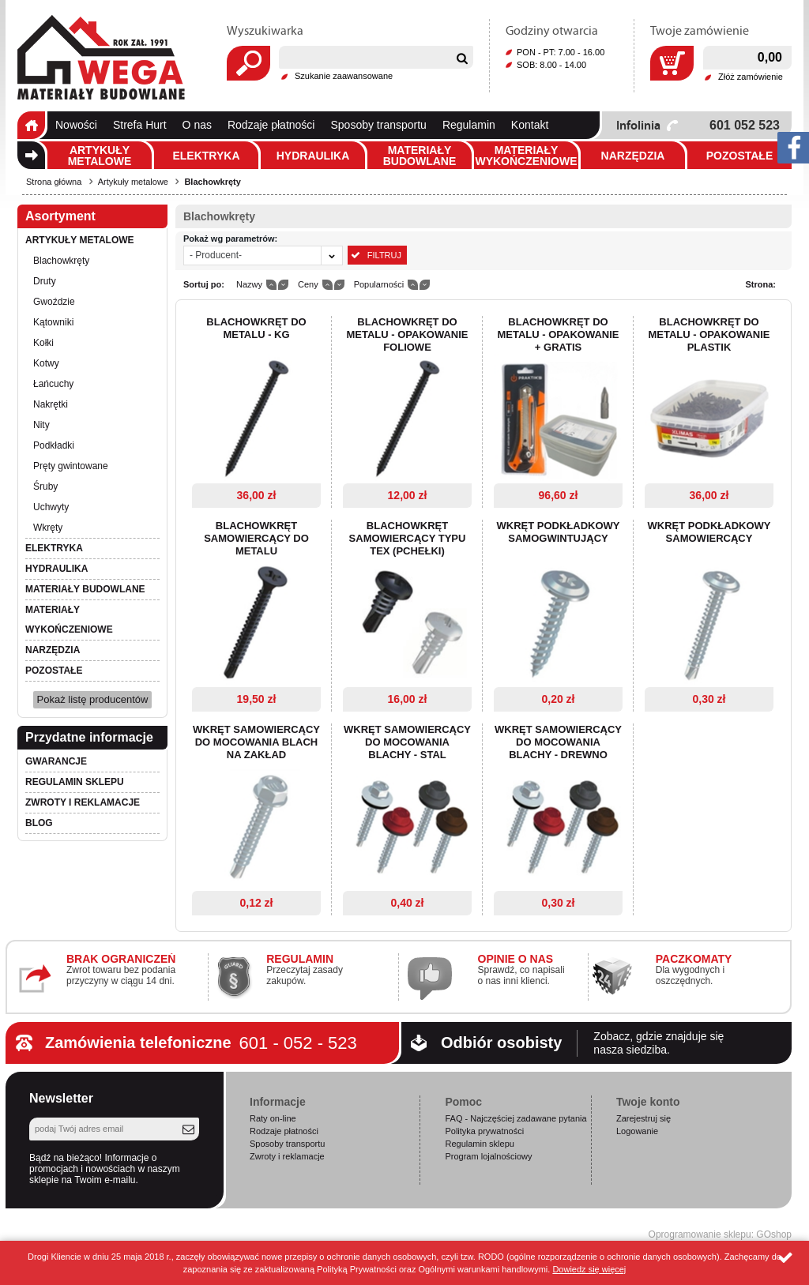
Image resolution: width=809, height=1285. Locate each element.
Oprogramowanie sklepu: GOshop (720, 1234)
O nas (197, 124)
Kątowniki (53, 322)
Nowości (76, 124)
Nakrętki (50, 404)
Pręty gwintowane (70, 466)
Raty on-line (273, 1118)
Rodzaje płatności (271, 124)
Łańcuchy (53, 383)
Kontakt (529, 124)
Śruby (45, 486)
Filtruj (384, 255)
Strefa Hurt (140, 124)
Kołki (43, 342)
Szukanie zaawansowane (344, 76)
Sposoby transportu (378, 124)
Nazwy (249, 284)
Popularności (379, 284)
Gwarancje (56, 761)
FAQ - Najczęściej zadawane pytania (515, 1118)
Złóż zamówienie (750, 76)
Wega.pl (101, 57)
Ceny (308, 284)
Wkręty (47, 527)
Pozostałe (739, 155)
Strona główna (31, 125)
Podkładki (53, 445)
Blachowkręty (212, 181)
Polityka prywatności (484, 1131)
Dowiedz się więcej (589, 1269)
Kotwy (46, 363)
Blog (39, 822)
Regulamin (468, 124)
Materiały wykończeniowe (526, 155)
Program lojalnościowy (488, 1156)
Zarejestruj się (643, 1118)
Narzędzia (633, 155)
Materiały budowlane (420, 155)
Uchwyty (51, 507)
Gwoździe (54, 301)
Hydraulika (313, 155)
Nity (41, 424)
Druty (44, 281)
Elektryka (205, 155)
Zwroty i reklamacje (82, 802)
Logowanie (637, 1131)
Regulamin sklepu (74, 781)
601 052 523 (744, 125)
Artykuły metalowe (100, 155)
